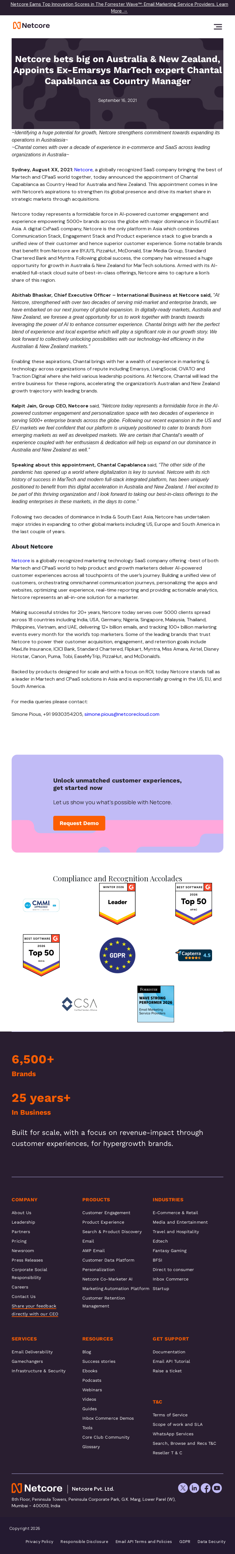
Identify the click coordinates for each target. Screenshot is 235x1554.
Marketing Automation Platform (115, 1288)
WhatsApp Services (173, 1433)
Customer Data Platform (108, 1260)
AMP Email (93, 1250)
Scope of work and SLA (177, 1424)
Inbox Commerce (170, 1279)
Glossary (91, 1446)
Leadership (23, 1222)
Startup (161, 1288)
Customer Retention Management (103, 1302)
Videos (89, 1399)
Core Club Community (105, 1437)
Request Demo (79, 823)
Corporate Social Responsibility (29, 1273)
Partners (21, 1231)
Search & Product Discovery (112, 1231)
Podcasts (92, 1380)
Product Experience (103, 1222)
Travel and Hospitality (176, 1231)
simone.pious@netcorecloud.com (121, 714)
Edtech (160, 1241)
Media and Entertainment (180, 1222)
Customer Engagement (106, 1212)
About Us (21, 1212)
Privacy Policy (40, 1542)
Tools (87, 1427)
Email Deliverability (32, 1351)
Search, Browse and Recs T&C (184, 1443)
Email (88, 1241)
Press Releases (27, 1260)
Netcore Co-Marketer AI (107, 1279)
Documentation (169, 1351)
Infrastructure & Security (38, 1370)
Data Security (212, 1542)
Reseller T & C (167, 1452)
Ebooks (89, 1370)
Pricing (19, 1241)
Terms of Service (170, 1414)
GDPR (184, 1542)
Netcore (83, 169)
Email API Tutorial (171, 1361)
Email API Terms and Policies (144, 1542)
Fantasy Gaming (169, 1250)
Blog (86, 1351)
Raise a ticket (167, 1370)
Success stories (98, 1361)
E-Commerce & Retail (175, 1212)
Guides (89, 1408)
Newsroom (23, 1250)
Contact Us (23, 1296)
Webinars (92, 1389)
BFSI (157, 1260)
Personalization (98, 1269)
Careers (20, 1286)
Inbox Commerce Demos (108, 1418)
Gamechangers (27, 1361)
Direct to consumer (173, 1269)
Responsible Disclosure (84, 1542)
